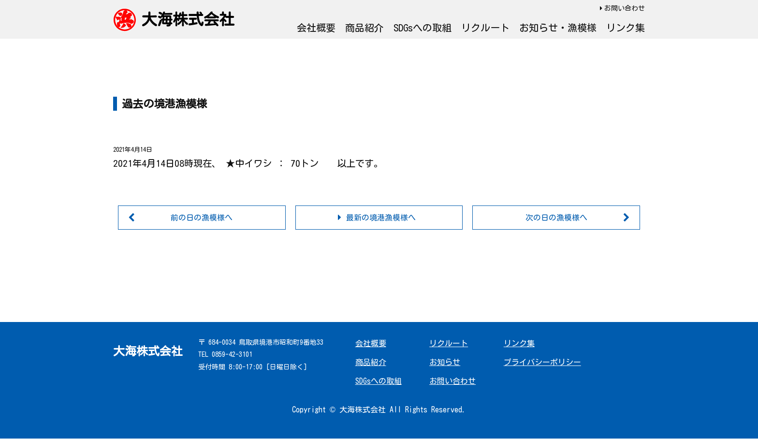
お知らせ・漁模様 (558, 27)
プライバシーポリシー (542, 362)
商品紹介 (364, 27)
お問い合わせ (624, 8)
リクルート (485, 27)
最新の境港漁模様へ (381, 217)
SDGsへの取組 (423, 27)
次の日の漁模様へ (556, 217)
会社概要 (316, 27)
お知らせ (444, 362)
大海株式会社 (188, 19)
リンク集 (625, 27)
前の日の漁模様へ (202, 217)
